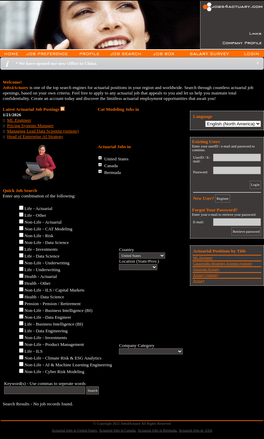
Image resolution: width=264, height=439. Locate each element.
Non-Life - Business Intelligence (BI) (58, 310)
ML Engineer (19, 120)
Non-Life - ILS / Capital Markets (54, 290)
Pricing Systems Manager (30, 125)
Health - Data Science (44, 296)
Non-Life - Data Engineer (47, 317)
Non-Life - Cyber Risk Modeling (54, 371)
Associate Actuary (206, 269)
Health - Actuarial (40, 276)
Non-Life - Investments (45, 337)
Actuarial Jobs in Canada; (117, 430)
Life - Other (35, 215)
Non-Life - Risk (38, 235)
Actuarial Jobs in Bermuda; (157, 430)
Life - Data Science (41, 256)
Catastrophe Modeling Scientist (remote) (222, 263)
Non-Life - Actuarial (43, 222)
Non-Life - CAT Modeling (48, 228)
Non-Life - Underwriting (47, 262)
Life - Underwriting (42, 269)
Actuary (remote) (205, 275)
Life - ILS (33, 351)
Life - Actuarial (38, 208)
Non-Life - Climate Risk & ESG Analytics (63, 358)
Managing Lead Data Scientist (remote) (43, 131)
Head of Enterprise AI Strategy (35, 136)
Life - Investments (41, 249)
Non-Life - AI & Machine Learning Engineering (68, 364)
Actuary (199, 281)
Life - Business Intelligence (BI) (53, 324)
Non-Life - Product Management (54, 344)
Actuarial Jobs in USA (195, 430)
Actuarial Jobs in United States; (75, 430)
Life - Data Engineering (46, 330)
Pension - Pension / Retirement (52, 303)
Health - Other (37, 283)
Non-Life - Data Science (46, 242)
